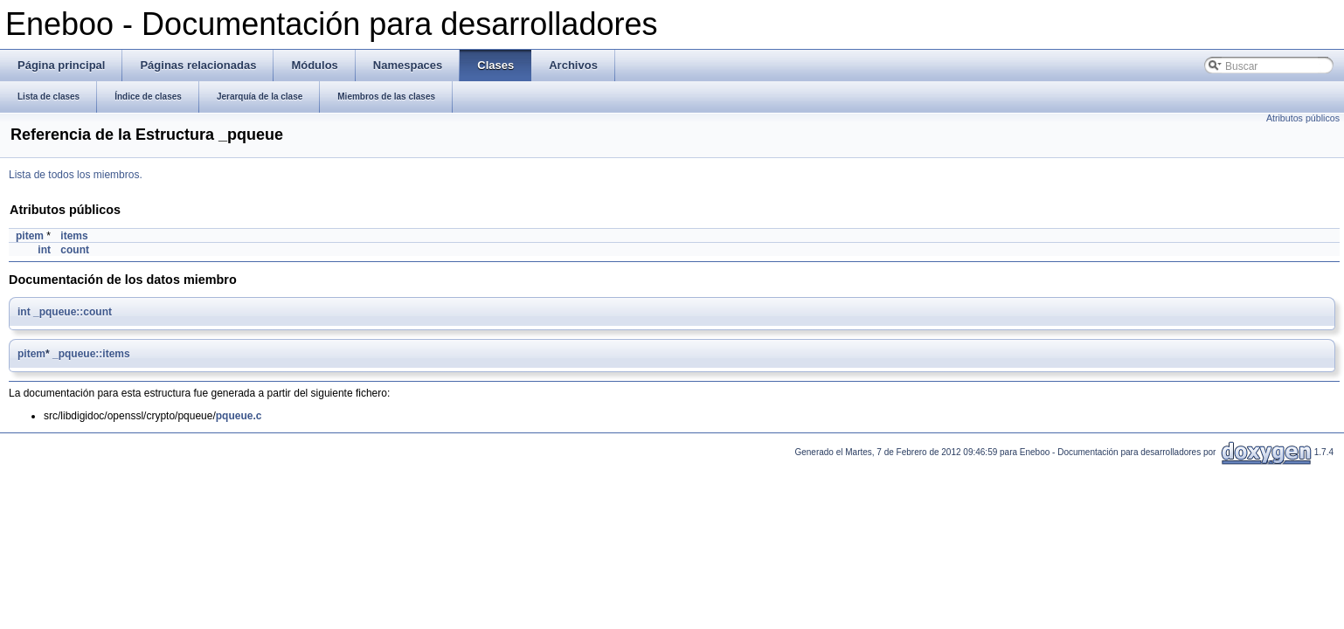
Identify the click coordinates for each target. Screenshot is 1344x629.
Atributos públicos (1303, 118)
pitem (30, 236)
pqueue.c (239, 416)
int (44, 250)
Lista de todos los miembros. (75, 175)
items (73, 236)
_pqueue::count (72, 312)
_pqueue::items (91, 354)
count (74, 250)
